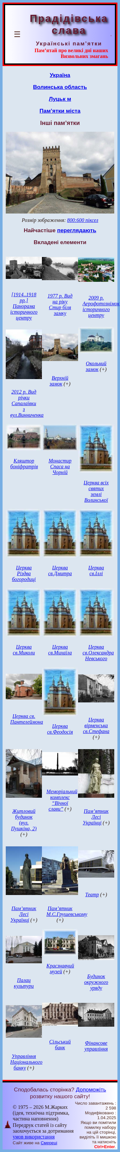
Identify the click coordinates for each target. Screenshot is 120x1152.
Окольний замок (96, 366)
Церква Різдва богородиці (24, 573)
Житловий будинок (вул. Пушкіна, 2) (24, 819)
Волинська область (60, 87)
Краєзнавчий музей (60, 968)
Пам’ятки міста (60, 111)
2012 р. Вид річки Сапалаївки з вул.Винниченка (27, 403)
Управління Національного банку (26, 1062)
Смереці (49, 1142)
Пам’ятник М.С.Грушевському (66, 911)
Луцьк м (60, 99)
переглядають (76, 230)
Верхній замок (59, 380)
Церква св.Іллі (96, 570)
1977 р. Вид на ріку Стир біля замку (60, 304)
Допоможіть (91, 1089)
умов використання (34, 1136)
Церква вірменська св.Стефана (96, 725)
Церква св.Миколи (24, 649)
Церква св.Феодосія (60, 729)
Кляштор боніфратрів (24, 463)
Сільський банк (60, 1044)
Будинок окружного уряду (96, 982)
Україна (60, 75)
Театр (92, 894)
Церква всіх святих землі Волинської (96, 491)
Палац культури (24, 983)
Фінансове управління (96, 1046)
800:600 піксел (82, 220)
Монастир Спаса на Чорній (60, 466)
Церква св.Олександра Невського (98, 652)
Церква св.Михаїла (60, 649)
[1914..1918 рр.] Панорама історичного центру (23, 306)
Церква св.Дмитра (60, 570)
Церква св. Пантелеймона (26, 719)
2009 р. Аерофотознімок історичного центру (101, 306)
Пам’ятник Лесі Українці (95, 816)
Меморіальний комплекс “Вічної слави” (61, 800)
